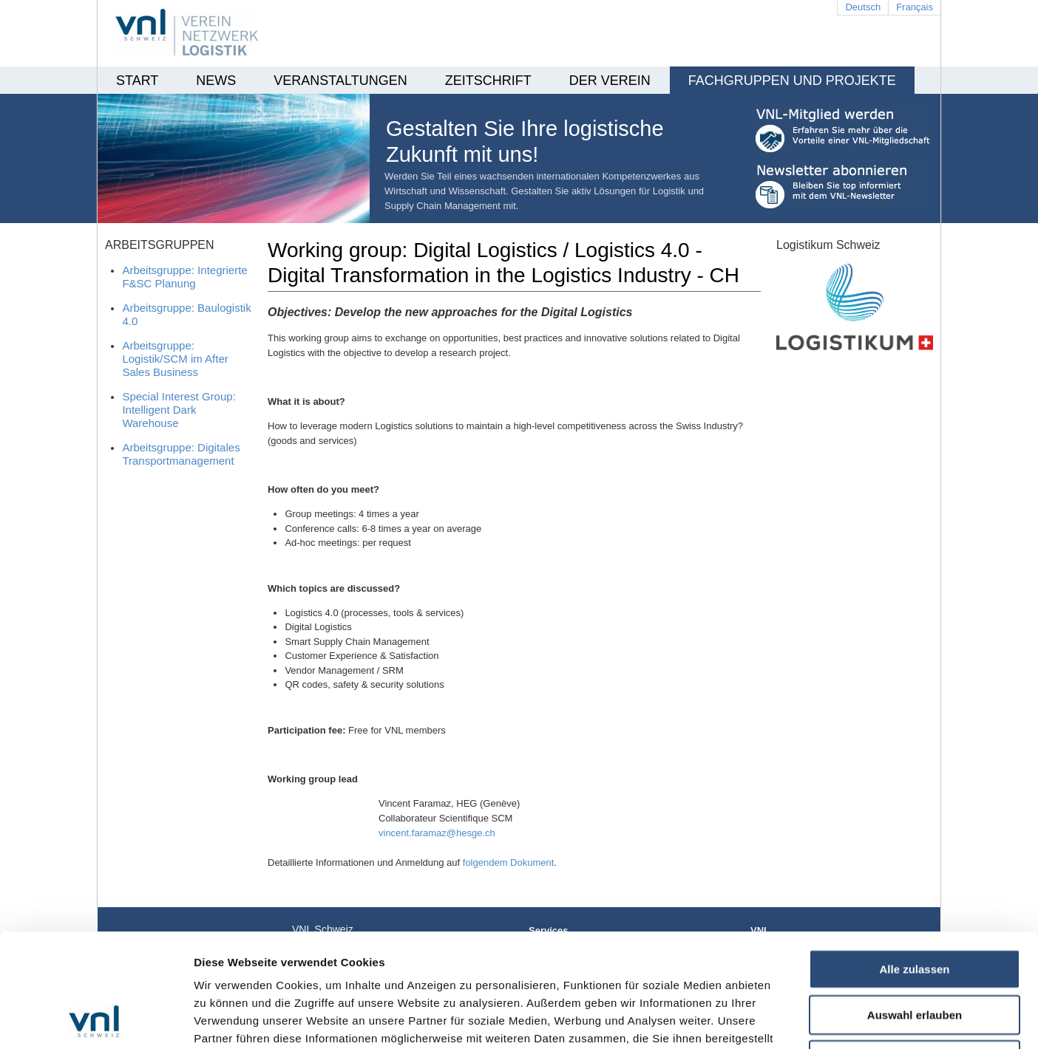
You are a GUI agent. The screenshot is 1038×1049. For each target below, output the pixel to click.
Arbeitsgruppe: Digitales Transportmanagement (181, 454)
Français (914, 7)
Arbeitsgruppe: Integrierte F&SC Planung (184, 277)
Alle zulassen (914, 862)
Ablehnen (914, 953)
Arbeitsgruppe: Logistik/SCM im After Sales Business (175, 358)
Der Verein (610, 80)
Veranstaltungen (340, 80)
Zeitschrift (488, 80)
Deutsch (863, 7)
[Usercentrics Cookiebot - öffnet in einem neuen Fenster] (95, 1020)
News (216, 80)
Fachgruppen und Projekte (792, 80)
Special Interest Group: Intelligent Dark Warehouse (178, 409)
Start (137, 80)
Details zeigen (786, 1020)
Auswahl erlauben (914, 908)
